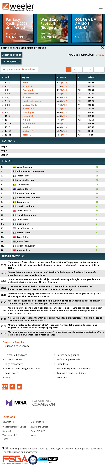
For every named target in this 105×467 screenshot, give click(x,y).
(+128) (64, 127)
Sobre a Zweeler (13, 359)
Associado (62, 377)
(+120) (64, 116)
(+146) (64, 97)
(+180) (64, 105)
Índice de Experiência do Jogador (74, 368)
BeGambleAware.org (50, 451)
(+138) (64, 86)
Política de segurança (68, 354)
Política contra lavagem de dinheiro (23, 368)
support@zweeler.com (17, 345)
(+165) (64, 131)
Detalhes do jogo (11, 54)
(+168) (64, 90)
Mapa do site (12, 373)
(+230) (64, 82)
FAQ (7, 377)
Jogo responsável (14, 363)
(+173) (64, 93)
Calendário (62, 363)
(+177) (64, 108)
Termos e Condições (16, 354)
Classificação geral (11, 62)
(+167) (64, 101)
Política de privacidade (68, 359)
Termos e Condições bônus (71, 373)
